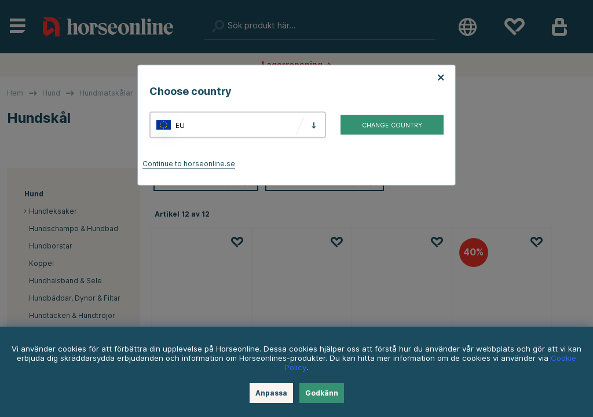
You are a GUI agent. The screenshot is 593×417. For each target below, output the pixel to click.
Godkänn (321, 393)
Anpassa (271, 393)
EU (180, 124)
